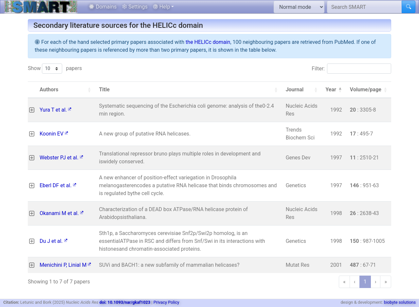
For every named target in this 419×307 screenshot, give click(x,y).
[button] (89, 90)
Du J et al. (53, 241)
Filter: (318, 68)
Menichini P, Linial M (65, 265)
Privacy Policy (166, 302)
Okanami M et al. (61, 213)
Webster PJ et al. (61, 157)
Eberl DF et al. (58, 185)
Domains (103, 7)
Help (161, 7)
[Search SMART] (364, 7)
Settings (134, 7)
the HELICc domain (208, 42)
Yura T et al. (55, 110)
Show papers (55, 68)
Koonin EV (54, 134)
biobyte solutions (400, 302)
